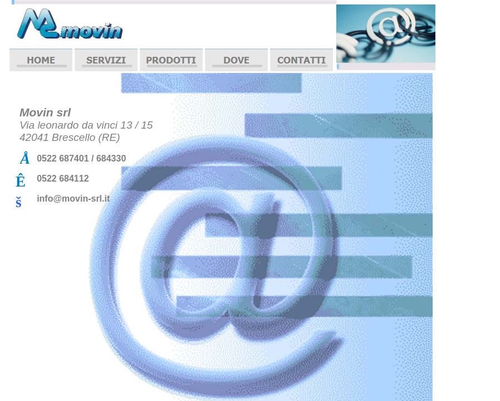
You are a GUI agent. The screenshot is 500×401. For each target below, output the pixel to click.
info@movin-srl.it (73, 198)
